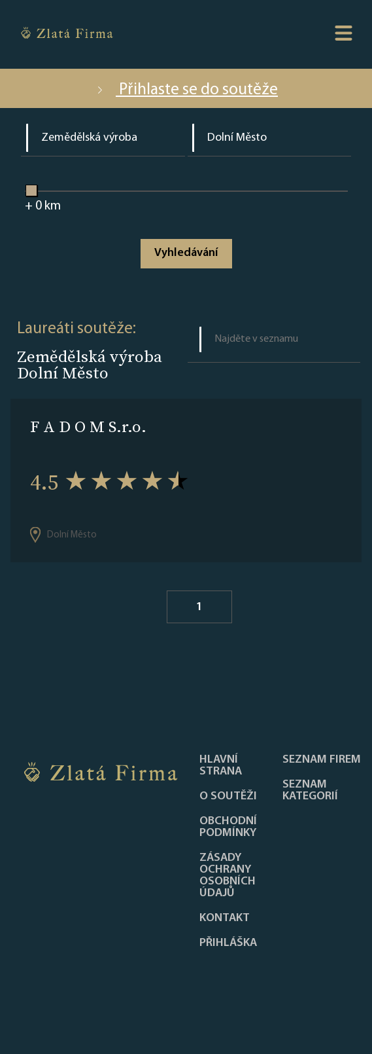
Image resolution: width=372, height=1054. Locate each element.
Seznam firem (321, 760)
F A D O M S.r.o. (88, 426)
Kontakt (224, 918)
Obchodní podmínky (228, 827)
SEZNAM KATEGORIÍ (310, 791)
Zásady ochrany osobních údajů (227, 876)
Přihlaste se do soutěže (186, 90)
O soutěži (228, 797)
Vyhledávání (186, 253)
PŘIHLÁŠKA (228, 943)
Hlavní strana (220, 766)
